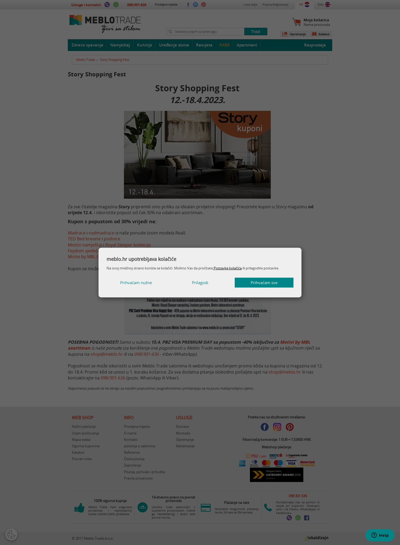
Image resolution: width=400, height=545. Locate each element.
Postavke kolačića (227, 268)
